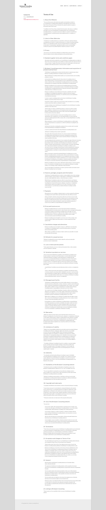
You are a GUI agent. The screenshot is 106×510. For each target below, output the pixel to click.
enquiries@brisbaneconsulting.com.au (31, 19)
